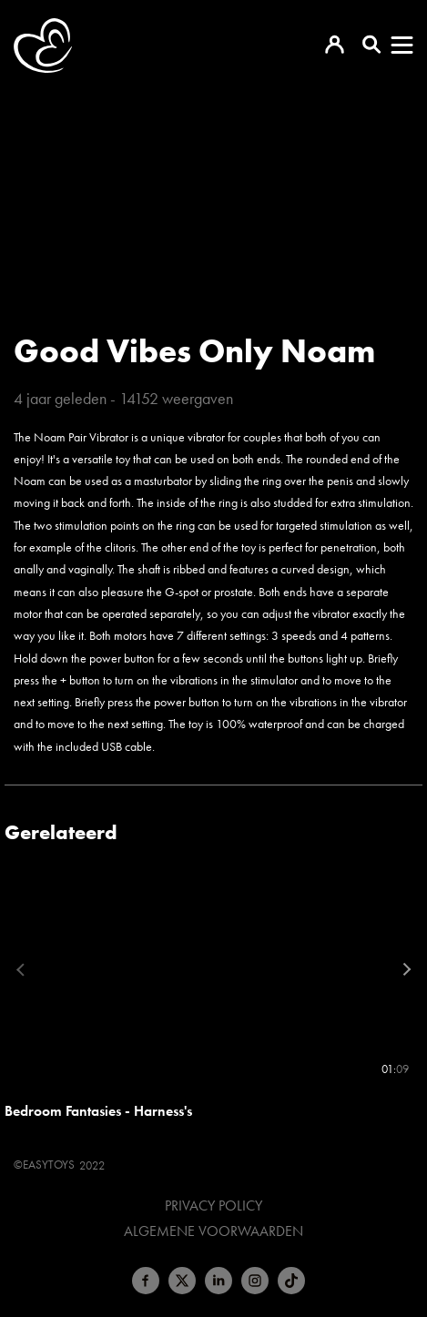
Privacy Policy (213, 1206)
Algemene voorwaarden (213, 1231)
